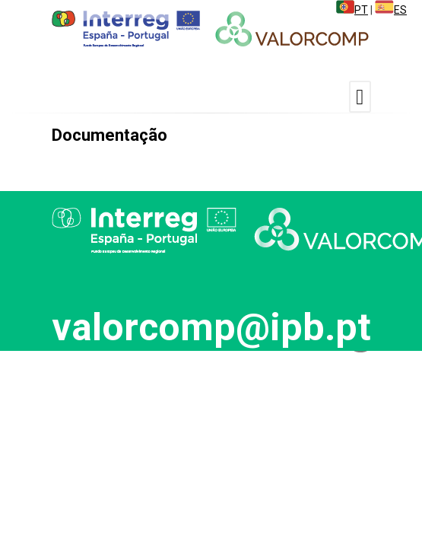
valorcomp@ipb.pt (211, 327)
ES (391, 10)
